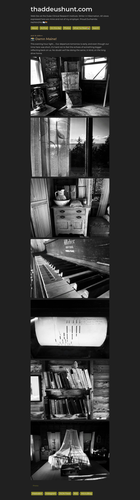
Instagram (51, 493)
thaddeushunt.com (61, 9)
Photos (67, 28)
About (34, 28)
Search (96, 28)
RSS (76, 493)
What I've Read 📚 (81, 28)
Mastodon (37, 493)
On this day (56, 28)
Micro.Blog (86, 493)
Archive (44, 28)
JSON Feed (64, 493)
